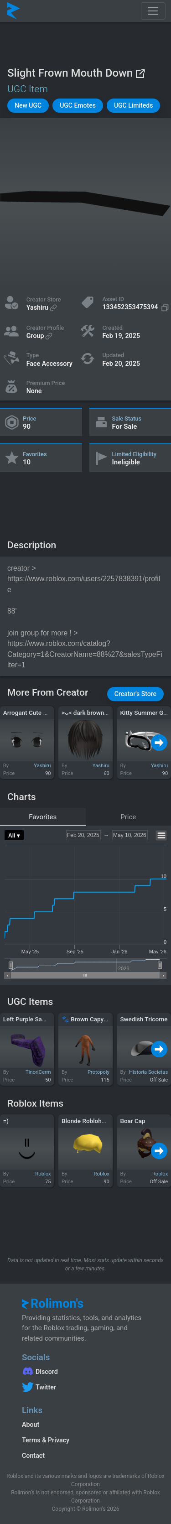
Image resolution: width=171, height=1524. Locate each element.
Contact (33, 1455)
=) (6, 1120)
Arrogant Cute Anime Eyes (39, 712)
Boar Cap (132, 1120)
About (30, 1424)
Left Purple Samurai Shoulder (43, 1019)
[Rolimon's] (13, 11)
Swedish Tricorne (143, 1019)
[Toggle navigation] (153, 11)
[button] (28, 106)
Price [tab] (128, 817)
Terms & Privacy (45, 1440)
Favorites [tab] (43, 817)
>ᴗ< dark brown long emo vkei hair (109, 712)
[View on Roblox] (140, 73)
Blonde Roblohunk (87, 1120)
